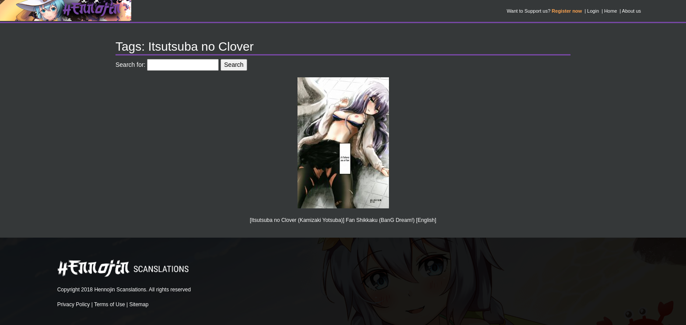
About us (631, 11)
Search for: (130, 64)
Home (610, 11)
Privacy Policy (73, 304)
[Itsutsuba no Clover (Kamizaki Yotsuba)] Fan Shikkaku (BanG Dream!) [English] (343, 220)
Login (593, 11)
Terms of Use (109, 304)
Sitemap (138, 304)
